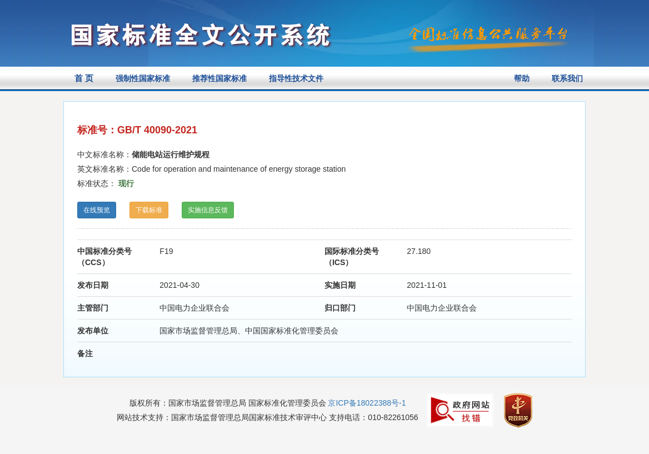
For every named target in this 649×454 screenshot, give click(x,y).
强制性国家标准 (143, 78)
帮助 (522, 78)
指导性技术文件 (296, 78)
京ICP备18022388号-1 (367, 402)
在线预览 (96, 210)
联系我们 (567, 78)
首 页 (83, 78)
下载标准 (149, 210)
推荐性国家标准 (219, 78)
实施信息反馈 (208, 210)
